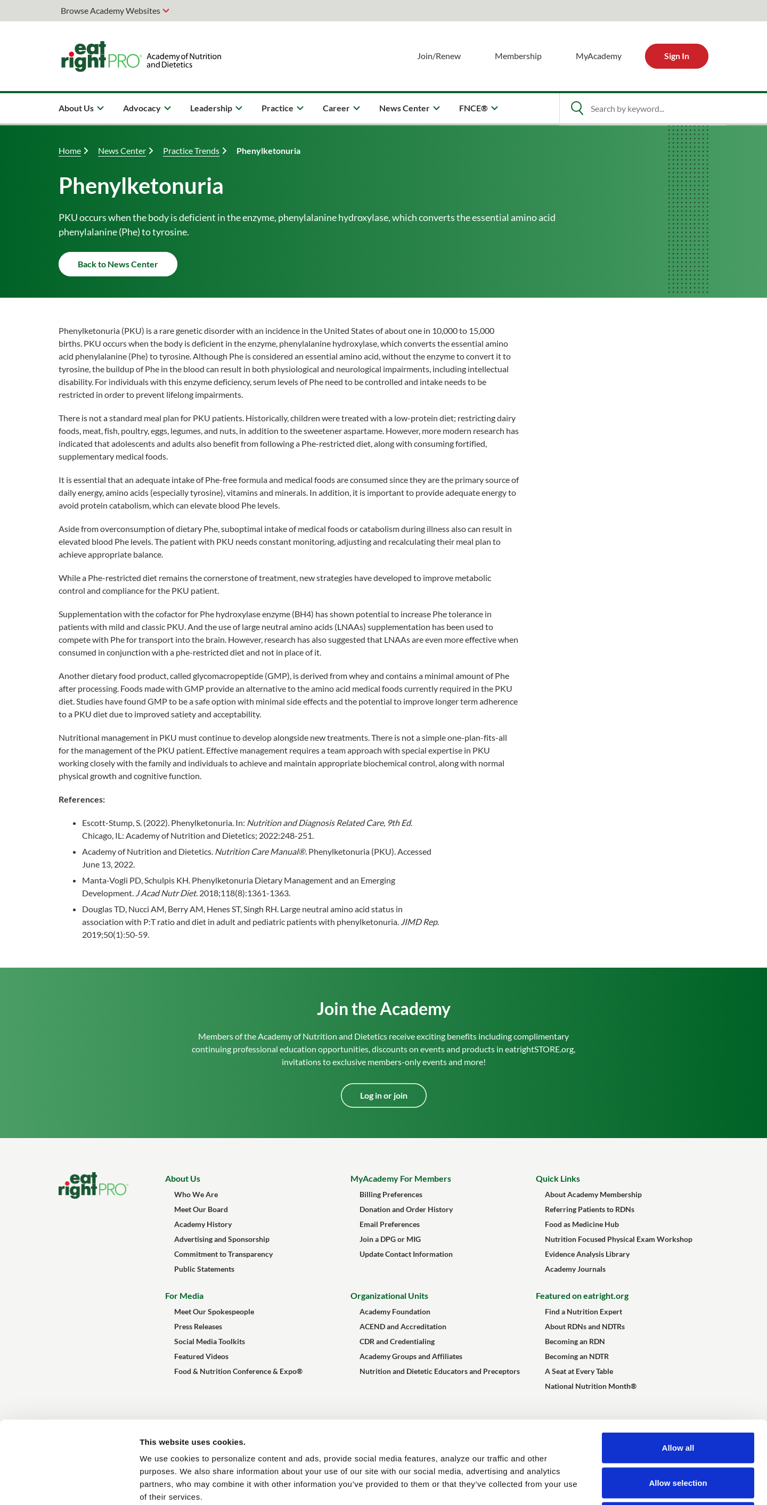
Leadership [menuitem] (211, 108)
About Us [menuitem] (76, 108)
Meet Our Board (201, 1209)
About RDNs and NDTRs (584, 1326)
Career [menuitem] (336, 108)
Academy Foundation (395, 1311)
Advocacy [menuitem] (142, 108)
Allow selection (678, 1400)
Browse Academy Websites (110, 10)
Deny (678, 1434)
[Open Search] (576, 108)
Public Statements (204, 1268)
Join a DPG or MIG (390, 1239)
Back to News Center (118, 264)
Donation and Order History (406, 1209)
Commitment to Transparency (223, 1253)
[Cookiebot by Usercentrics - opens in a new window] (69, 1484)
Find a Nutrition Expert (583, 1311)
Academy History (203, 1224)
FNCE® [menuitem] (473, 108)
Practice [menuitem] (277, 108)
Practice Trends (191, 150)
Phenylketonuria (268, 150)
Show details (559, 1483)
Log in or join (383, 1095)
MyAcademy (599, 56)
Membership (518, 56)
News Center (122, 150)
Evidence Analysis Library (587, 1253)
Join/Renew (439, 56)
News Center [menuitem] (404, 108)
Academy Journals (575, 1268)
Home (70, 150)
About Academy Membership (593, 1194)
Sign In (676, 56)
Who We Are (196, 1194)
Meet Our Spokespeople (214, 1311)
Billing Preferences (391, 1194)
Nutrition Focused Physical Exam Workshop (618, 1239)
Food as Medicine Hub (582, 1224)
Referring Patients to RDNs (589, 1209)
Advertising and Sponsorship (222, 1239)
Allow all (678, 1365)
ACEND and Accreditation (403, 1326)
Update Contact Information (406, 1253)
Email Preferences (389, 1224)
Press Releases (198, 1326)
